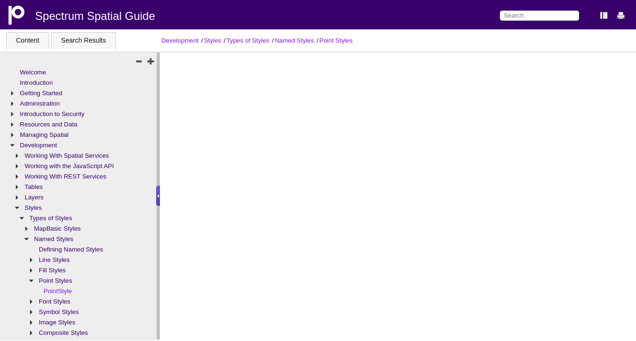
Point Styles (336, 40)
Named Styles (294, 40)
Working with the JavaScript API (69, 166)
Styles (212, 40)
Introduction (36, 82)
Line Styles (54, 259)
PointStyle (58, 291)
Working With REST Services (65, 176)
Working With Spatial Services (67, 155)
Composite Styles (63, 332)
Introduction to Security (52, 113)
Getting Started (41, 93)
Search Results (83, 40)
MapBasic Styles (57, 228)
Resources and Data (49, 124)
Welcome (33, 72)
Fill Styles (52, 270)
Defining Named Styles (71, 249)
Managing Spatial (44, 134)
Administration (40, 103)
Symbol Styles (59, 311)
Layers (34, 197)
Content (27, 40)
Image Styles (57, 322)
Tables (34, 186)
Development (180, 40)
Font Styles (55, 301)
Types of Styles (248, 40)
